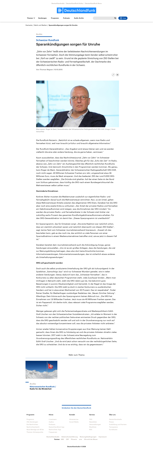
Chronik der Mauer (91, 439)
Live (123, 18)
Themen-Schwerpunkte (35, 432)
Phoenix (74, 439)
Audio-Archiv (79, 18)
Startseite (29, 25)
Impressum (103, 437)
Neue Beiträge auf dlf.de (35, 429)
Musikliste (92, 427)
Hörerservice (73, 419)
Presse (111, 422)
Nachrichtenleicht (33, 427)
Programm (55, 18)
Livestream (53, 419)
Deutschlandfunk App (56, 427)
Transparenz (113, 427)
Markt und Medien (40, 25)
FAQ (90, 419)
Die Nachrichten (32, 424)
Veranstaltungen (95, 424)
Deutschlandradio (58, 3)
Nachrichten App (55, 429)
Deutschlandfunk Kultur (74, 3)
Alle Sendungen (32, 422)
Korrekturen (113, 429)
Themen (30, 18)
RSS (90, 429)
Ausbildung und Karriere (117, 424)
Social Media (74, 422)
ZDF (67, 439)
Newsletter (93, 422)
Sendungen (42, 18)
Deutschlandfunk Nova (93, 3)
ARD (62, 439)
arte (80, 439)
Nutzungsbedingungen (88, 437)
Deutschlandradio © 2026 (76, 446)
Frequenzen (53, 432)
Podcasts (66, 18)
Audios (51, 422)
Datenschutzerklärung (70, 437)
